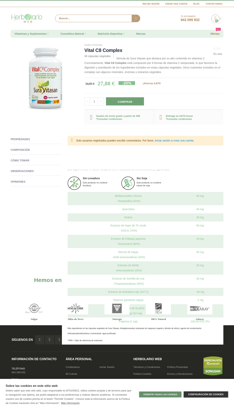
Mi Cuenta (71, 374)
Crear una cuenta (176, 4)
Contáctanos (214, 4)
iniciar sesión (162, 141)
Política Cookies (142, 374)
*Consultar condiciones (109, 119)
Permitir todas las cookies (160, 394)
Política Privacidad (177, 368)
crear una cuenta (183, 141)
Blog (196, 4)
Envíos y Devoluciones (179, 374)
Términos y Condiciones (146, 368)
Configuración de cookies (206, 394)
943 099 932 (18, 373)
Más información (70, 403)
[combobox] (97, 18)
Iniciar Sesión (150, 4)
